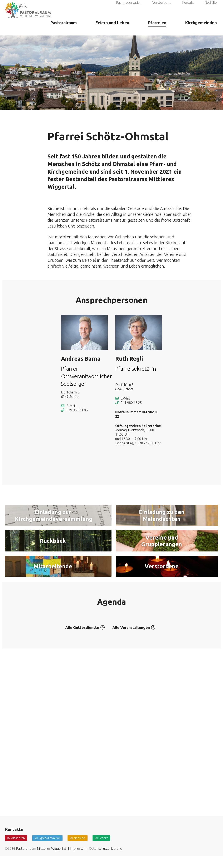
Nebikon (84, 838)
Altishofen (18, 838)
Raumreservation (129, 8)
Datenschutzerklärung (105, 848)
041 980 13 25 (131, 403)
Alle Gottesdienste (80, 765)
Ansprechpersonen (111, 300)
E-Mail (71, 406)
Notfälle (211, 8)
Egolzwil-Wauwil (52, 838)
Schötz (109, 838)
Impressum (78, 848)
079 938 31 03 (77, 410)
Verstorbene (161, 8)
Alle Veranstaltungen (133, 765)
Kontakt (188, 8)
